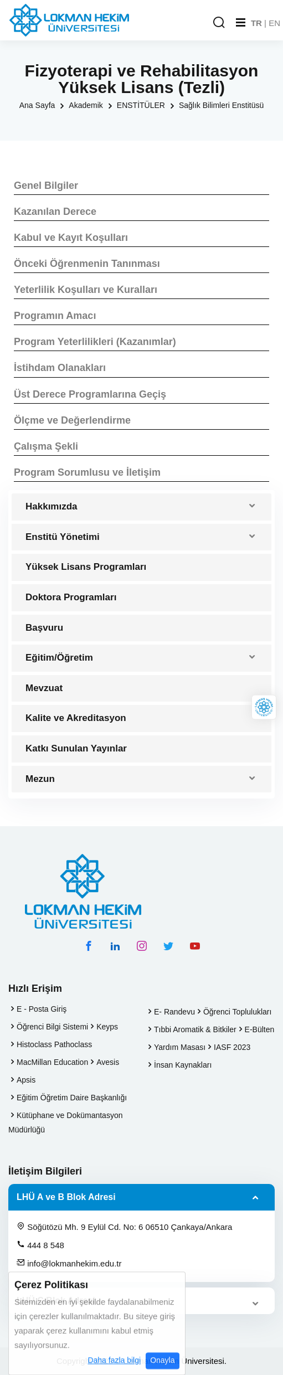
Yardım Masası (179, 1047)
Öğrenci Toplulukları (237, 1011)
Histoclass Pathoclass (54, 1044)
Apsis (26, 1079)
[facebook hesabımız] (89, 946)
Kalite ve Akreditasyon (75, 718)
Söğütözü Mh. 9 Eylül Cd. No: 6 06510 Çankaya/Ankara (124, 1227)
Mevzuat (44, 688)
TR (256, 23)
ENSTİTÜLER (141, 105)
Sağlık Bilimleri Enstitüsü (221, 105)
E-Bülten (260, 1029)
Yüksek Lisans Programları (85, 567)
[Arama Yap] (219, 23)
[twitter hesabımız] (168, 946)
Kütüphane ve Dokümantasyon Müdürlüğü (65, 1122)
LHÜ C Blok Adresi (56, 1300)
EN (274, 23)
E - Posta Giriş (41, 1009)
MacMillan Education (52, 1062)
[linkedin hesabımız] (115, 946)
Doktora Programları (70, 597)
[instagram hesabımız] (142, 946)
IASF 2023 (232, 1047)
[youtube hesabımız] (195, 946)
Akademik (85, 105)
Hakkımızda (51, 506)
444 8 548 (40, 1245)
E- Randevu (174, 1011)
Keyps (107, 1026)
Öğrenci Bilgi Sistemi (52, 1026)
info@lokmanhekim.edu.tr (69, 1263)
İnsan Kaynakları (183, 1064)
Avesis (107, 1062)
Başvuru (44, 627)
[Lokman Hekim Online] (263, 706)
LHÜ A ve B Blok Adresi (66, 1197)
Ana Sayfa (37, 105)
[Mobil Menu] (240, 22)
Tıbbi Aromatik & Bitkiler (195, 1029)
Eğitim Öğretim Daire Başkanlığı (72, 1097)
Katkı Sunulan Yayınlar (76, 748)
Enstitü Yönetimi (62, 537)
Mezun (40, 779)
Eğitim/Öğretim (59, 657)
